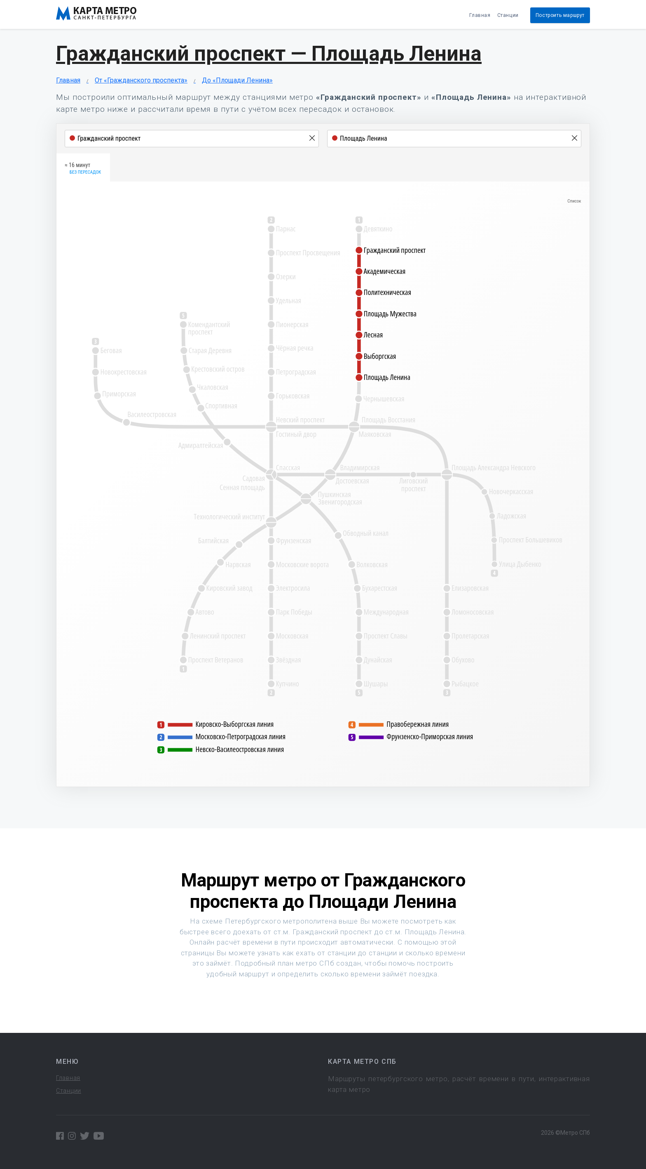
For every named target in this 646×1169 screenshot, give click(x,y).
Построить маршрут (560, 15)
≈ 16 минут (83, 169)
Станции (508, 15)
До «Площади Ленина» (237, 80)
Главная (479, 15)
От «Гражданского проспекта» (141, 80)
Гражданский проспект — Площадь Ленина (269, 54)
